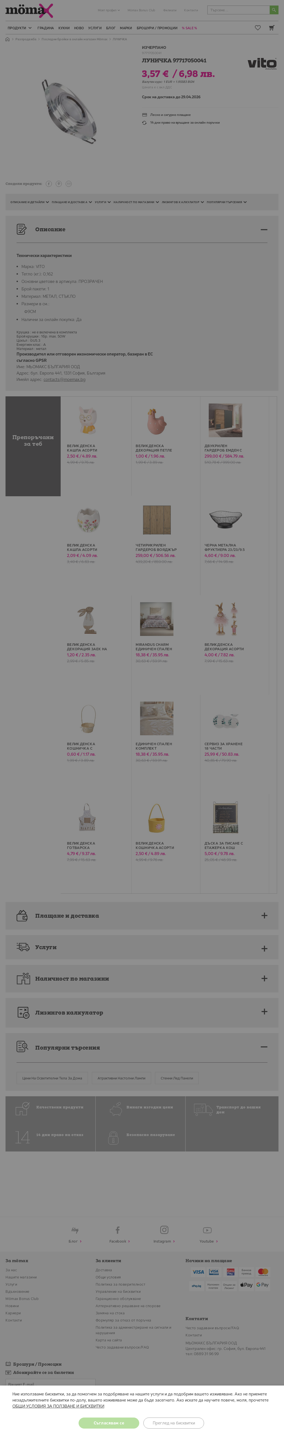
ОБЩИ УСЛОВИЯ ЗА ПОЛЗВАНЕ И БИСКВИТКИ (58, 1406)
